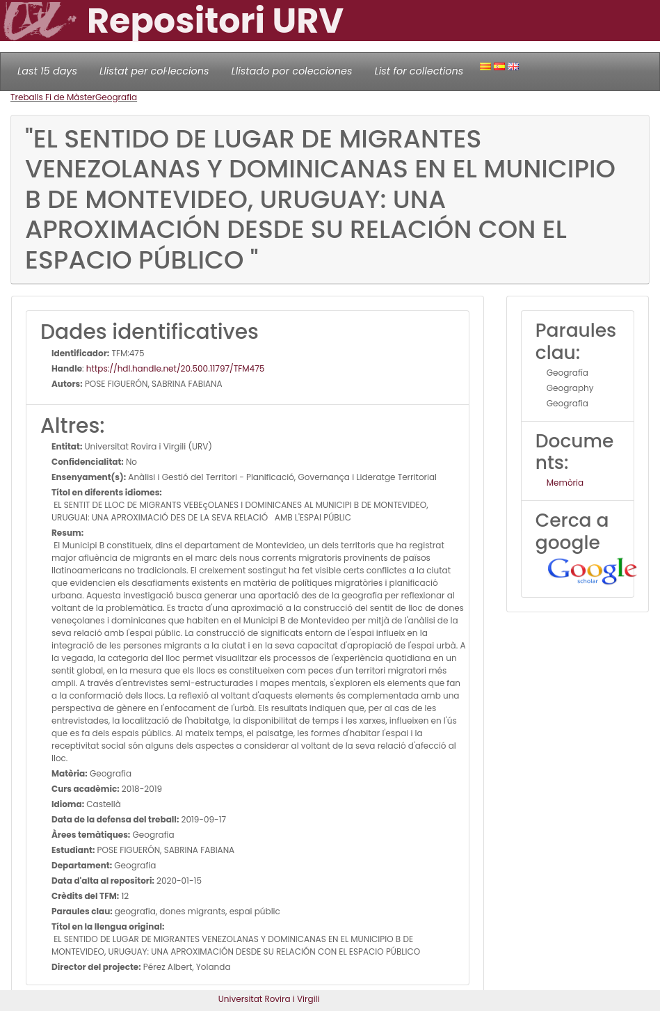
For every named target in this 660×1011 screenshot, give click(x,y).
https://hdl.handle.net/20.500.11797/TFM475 (175, 368)
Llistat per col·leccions (154, 71)
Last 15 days (47, 71)
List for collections (418, 71)
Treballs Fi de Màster (52, 97)
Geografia (116, 97)
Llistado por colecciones (292, 71)
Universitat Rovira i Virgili (269, 999)
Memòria (565, 482)
